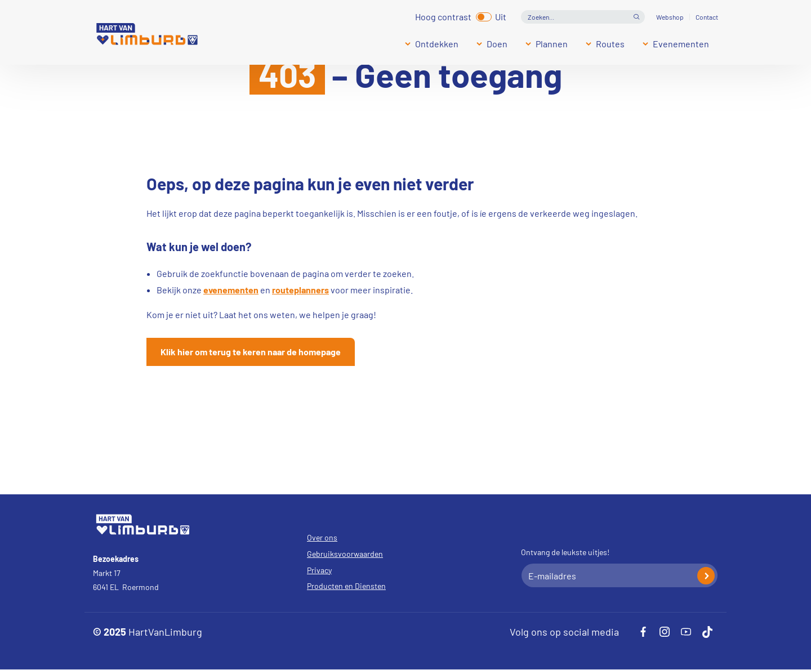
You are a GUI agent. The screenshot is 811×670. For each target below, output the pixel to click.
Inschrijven (706, 575)
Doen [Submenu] (497, 43)
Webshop (670, 17)
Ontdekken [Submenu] (436, 43)
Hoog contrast (443, 15)
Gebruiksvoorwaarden (345, 554)
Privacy (319, 570)
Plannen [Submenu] (552, 43)
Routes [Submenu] (610, 43)
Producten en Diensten (346, 586)
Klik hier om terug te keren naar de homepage (251, 351)
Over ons (322, 537)
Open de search (636, 17)
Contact (707, 17)
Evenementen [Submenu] (681, 43)
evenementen (231, 289)
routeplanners (300, 289)
